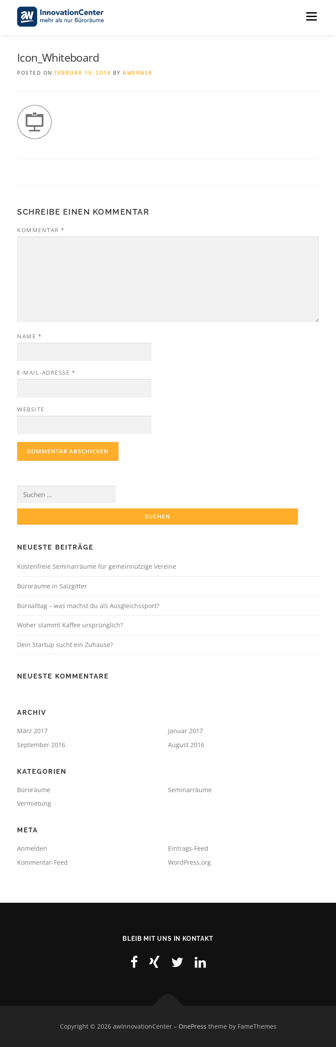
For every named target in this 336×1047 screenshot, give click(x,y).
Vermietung (34, 803)
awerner (137, 73)
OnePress (192, 1026)
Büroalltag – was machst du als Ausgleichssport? (88, 606)
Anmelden (32, 848)
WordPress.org (189, 862)
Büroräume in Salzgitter (52, 586)
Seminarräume (190, 790)
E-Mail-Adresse (46, 372)
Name (29, 336)
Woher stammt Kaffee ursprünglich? (70, 625)
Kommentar (41, 230)
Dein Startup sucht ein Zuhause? (65, 644)
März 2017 (32, 731)
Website (31, 409)
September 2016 (41, 745)
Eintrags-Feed (188, 848)
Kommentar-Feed (42, 862)
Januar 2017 (185, 731)
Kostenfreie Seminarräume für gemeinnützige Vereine (96, 566)
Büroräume (33, 790)
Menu (311, 16)
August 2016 (186, 745)
